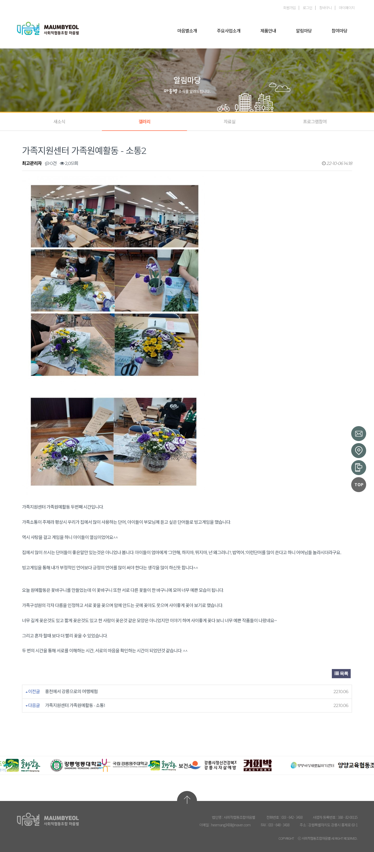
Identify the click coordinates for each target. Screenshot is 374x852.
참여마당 (339, 31)
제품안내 (268, 31)
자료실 (229, 121)
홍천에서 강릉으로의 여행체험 (71, 691)
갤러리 (144, 121)
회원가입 (289, 7)
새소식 (59, 121)
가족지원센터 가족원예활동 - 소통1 (75, 705)
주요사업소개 (228, 31)
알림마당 (304, 31)
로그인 (307, 7)
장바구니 (325, 7)
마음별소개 (187, 31)
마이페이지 (347, 7)
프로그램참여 (315, 121)
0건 (51, 163)
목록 (341, 673)
